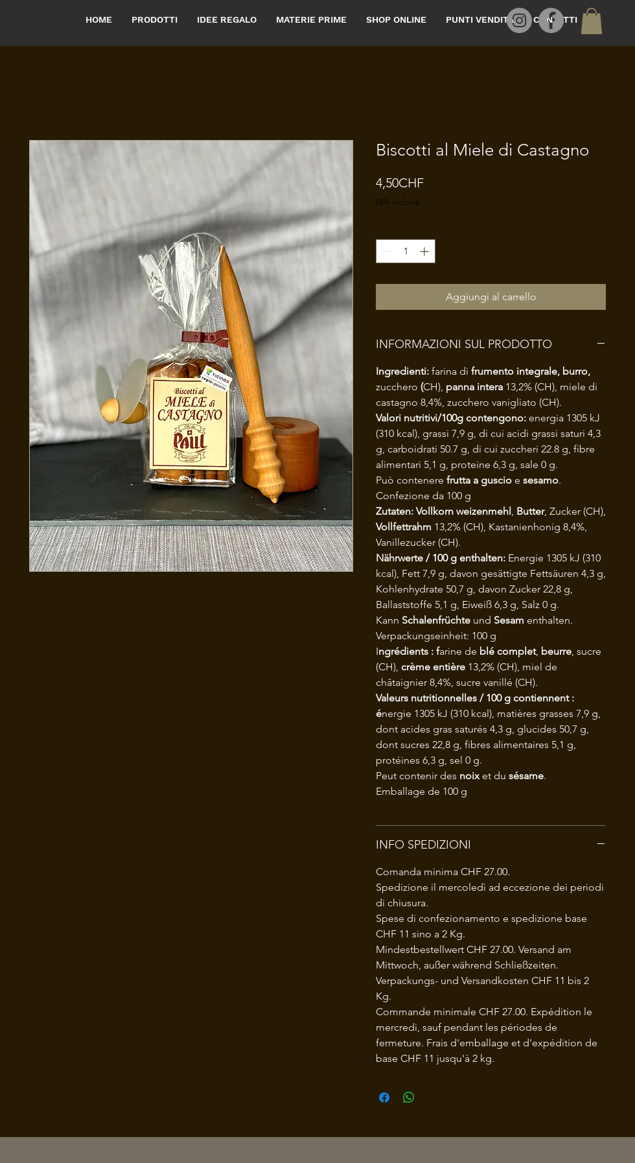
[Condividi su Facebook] (384, 1097)
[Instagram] (519, 20)
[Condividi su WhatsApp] (409, 1097)
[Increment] (425, 251)
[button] (592, 21)
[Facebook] (551, 20)
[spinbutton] (405, 251)
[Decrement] (386, 251)
